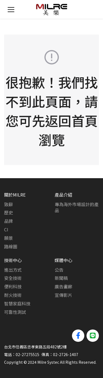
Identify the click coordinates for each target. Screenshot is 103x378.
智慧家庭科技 (17, 303)
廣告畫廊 (63, 286)
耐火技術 (13, 295)
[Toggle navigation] (11, 9)
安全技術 (13, 278)
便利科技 (13, 286)
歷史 (8, 212)
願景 (8, 238)
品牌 (8, 221)
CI (6, 229)
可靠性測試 (15, 312)
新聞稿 (61, 278)
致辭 (8, 204)
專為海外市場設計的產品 (77, 207)
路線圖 (10, 246)
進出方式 (13, 269)
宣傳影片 (63, 295)
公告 (59, 269)
